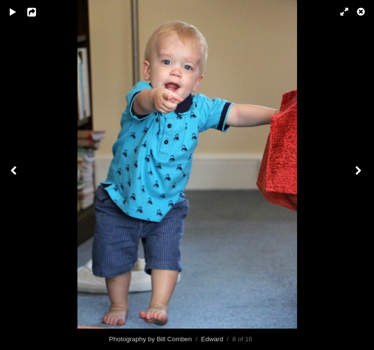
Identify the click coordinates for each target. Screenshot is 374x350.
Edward (212, 339)
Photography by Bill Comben (150, 339)
